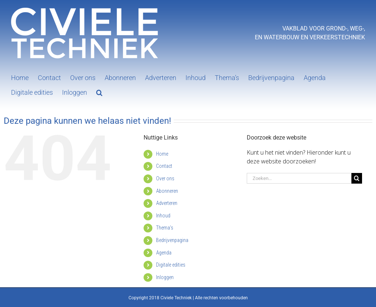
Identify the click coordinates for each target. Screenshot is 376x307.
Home (162, 154)
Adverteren (166, 203)
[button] (99, 91)
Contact (164, 166)
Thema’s (164, 228)
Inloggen (165, 277)
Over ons (165, 178)
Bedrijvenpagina (172, 240)
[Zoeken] (356, 178)
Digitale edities (170, 265)
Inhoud (163, 215)
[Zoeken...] (299, 178)
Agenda (163, 253)
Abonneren (167, 191)
